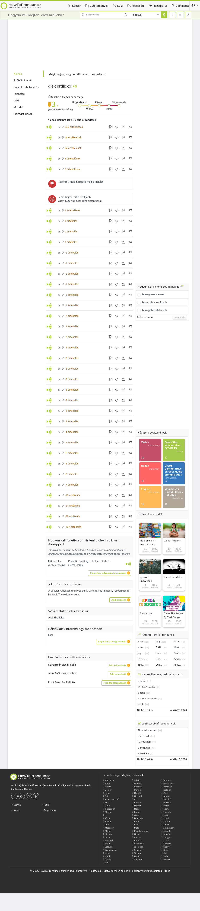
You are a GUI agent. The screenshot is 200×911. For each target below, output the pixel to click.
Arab (106, 783)
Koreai (136, 821)
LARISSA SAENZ (146, 686)
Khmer (107, 821)
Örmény (137, 783)
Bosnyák (166, 786)
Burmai (136, 789)
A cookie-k (124, 870)
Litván (165, 824)
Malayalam (167, 827)
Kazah (165, 818)
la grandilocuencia (147, 698)
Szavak (16, 804)
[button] (109, 573)
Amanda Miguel (177, 658)
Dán (106, 796)
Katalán (166, 789)
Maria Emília (144, 747)
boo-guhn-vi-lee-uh (154, 310)
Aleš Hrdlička (56, 617)
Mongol (107, 834)
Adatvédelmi (110, 870)
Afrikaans (108, 780)
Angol (165, 796)
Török (106, 856)
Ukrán (136, 856)
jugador (141, 653)
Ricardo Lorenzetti (147, 730)
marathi (166, 831)
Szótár (74, 5)
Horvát (136, 793)
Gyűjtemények (96, 5)
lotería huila (144, 736)
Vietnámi (137, 859)
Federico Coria (141, 641)
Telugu (136, 853)
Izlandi (136, 812)
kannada (137, 818)
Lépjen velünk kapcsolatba (147, 870)
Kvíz (117, 5)
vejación (142, 681)
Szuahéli (137, 850)
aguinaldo (141, 664)
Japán (165, 815)
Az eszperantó (111, 799)
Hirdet (166, 870)
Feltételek (95, 870)
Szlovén (108, 846)
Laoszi (165, 821)
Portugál (108, 840)
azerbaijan (167, 783)
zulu (106, 862)
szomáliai (138, 846)
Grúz (106, 805)
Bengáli (137, 786)
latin (106, 824)
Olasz (136, 815)
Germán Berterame (159, 658)
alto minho (143, 753)
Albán (136, 780)
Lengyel (166, 837)
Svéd (164, 850)
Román (136, 840)
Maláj (135, 827)
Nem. (165, 808)
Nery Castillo (144, 741)
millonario (177, 641)
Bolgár (107, 789)
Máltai (107, 831)
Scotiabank (177, 653)
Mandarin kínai (140, 831)
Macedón (108, 827)
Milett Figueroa (177, 647)
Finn (106, 802)
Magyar (107, 812)
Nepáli (136, 834)
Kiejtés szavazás (145, 317)
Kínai (106, 793)
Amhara (166, 780)
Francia (136, 802)
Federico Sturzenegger (159, 653)
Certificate (179, 5)
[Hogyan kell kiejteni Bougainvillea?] (182, 287)
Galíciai (166, 802)
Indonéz (166, 812)
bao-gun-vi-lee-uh (153, 294)
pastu (106, 837)
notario (141, 647)
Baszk (107, 786)
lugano (141, 692)
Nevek (15, 810)
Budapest (159, 664)
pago (158, 641)
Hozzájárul (157, 5)
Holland (137, 796)
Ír (104, 815)
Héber (136, 808)
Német (136, 805)
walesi (165, 859)
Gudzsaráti (109, 808)
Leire (140, 658)
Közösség (135, 5)
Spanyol (166, 846)
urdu (164, 856)
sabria (141, 704)
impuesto (177, 664)
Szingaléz (138, 843)
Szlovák (166, 843)
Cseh (164, 793)
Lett (135, 824)
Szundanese (110, 850)
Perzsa (136, 837)
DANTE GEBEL (159, 647)
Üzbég (107, 859)
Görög (165, 805)
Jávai (106, 818)
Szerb (106, 843)
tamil (106, 853)
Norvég (165, 834)
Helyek (45, 804)
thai (164, 853)
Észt (135, 799)
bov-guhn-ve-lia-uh (154, 302)
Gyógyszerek (48, 810)
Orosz (165, 840)
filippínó (166, 799)
